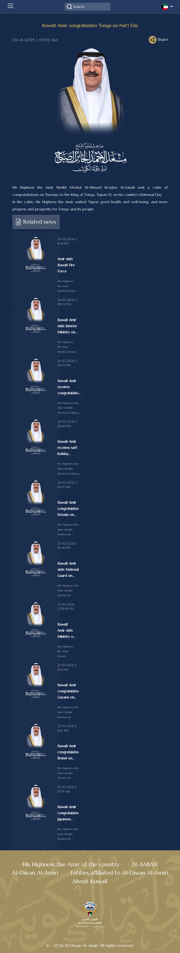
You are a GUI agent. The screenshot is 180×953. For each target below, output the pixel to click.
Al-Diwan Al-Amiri (35, 872)
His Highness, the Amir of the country (71, 864)
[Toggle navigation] (10, 6)
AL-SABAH (145, 864)
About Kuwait (90, 881)
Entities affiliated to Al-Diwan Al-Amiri (119, 872)
